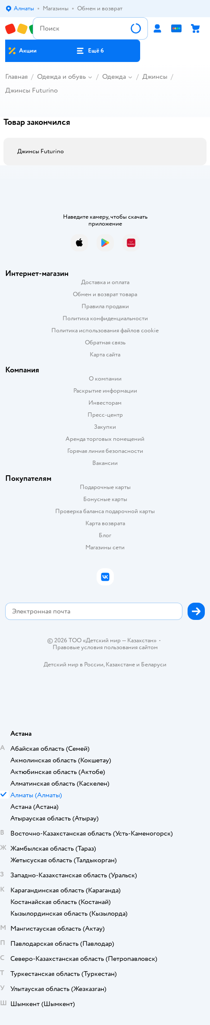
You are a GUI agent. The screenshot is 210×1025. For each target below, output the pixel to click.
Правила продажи (105, 306)
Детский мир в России (73, 664)
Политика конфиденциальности (105, 318)
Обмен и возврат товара (105, 294)
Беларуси (153, 664)
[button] (90, 51)
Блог (105, 535)
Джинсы (154, 76)
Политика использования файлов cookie (105, 330)
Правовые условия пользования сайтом (105, 647)
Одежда (114, 76)
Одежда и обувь (61, 76)
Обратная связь (105, 342)
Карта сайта (105, 354)
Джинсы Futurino (31, 90)
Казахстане (120, 664)
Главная (16, 76)
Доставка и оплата (105, 282)
